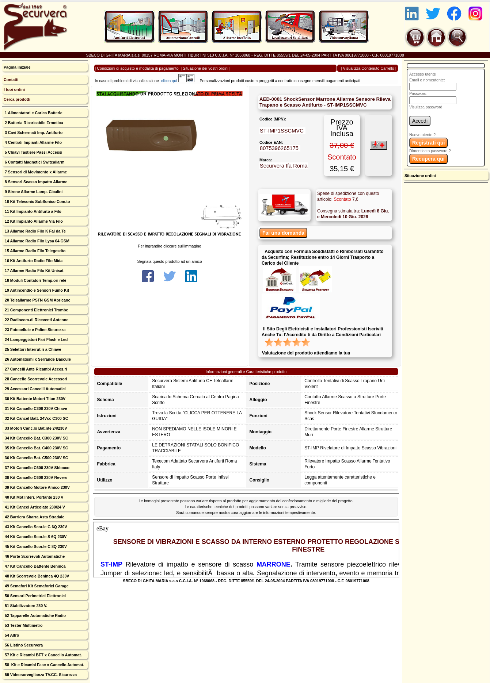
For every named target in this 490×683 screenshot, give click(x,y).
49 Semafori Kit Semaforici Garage (36, 586)
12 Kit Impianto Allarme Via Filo (33, 221)
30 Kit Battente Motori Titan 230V (34, 398)
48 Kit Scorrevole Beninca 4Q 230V (36, 576)
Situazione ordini (420, 175)
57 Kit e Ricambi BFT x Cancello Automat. (43, 655)
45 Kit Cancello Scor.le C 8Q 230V (35, 546)
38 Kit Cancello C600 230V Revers (35, 477)
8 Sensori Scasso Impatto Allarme (35, 182)
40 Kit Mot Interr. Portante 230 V (33, 497)
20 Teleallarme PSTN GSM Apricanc (37, 300)
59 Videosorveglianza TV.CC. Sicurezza (40, 674)
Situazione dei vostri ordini (205, 68)
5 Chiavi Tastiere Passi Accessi (33, 152)
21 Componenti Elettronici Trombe (36, 310)
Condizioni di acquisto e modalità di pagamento (137, 68)
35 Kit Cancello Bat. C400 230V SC (36, 448)
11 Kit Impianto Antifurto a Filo (32, 211)
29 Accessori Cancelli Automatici (35, 389)
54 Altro (11, 635)
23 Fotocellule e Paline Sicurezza (34, 329)
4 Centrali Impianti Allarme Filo (33, 142)
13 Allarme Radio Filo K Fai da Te (35, 231)
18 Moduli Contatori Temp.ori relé (35, 280)
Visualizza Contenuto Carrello (368, 68)
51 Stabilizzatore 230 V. (25, 605)
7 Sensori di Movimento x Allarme (35, 172)
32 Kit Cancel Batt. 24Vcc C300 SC (36, 418)
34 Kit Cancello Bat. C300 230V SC (36, 438)
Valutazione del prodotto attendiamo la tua (306, 353)
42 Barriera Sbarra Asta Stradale (34, 517)
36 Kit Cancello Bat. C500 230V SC (36, 458)
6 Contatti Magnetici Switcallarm (34, 162)
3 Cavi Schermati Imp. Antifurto (33, 132)
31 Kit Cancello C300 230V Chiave (35, 408)
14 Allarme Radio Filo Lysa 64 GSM (36, 241)
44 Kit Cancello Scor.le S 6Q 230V (35, 536)
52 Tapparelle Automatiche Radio (35, 615)
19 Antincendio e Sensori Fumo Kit (36, 290)
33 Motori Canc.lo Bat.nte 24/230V (35, 428)
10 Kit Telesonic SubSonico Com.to (37, 201)
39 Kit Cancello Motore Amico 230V (37, 487)
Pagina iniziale (17, 67)
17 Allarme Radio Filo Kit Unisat (34, 270)
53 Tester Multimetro (23, 625)
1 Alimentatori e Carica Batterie (33, 113)
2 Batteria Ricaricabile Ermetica (33, 122)
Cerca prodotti (17, 99)
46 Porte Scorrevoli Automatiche (34, 556)
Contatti (11, 79)
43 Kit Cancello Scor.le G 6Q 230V (35, 527)
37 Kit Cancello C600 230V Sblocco (36, 467)
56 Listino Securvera (23, 645)
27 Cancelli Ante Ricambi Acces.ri (35, 369)
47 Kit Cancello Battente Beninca (34, 566)
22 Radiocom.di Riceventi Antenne (36, 320)
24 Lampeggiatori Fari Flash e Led (36, 339)
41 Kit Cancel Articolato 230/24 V (34, 507)
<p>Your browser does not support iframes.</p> (246, 550)
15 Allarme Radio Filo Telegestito (34, 251)
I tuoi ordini (14, 89)
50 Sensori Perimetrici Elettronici (35, 596)
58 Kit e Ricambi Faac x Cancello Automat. (44, 665)
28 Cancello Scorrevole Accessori (35, 379)
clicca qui (172, 80)
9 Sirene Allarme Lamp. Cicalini (33, 191)
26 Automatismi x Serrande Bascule (37, 359)
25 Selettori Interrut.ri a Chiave (32, 349)
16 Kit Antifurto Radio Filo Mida (33, 260)
